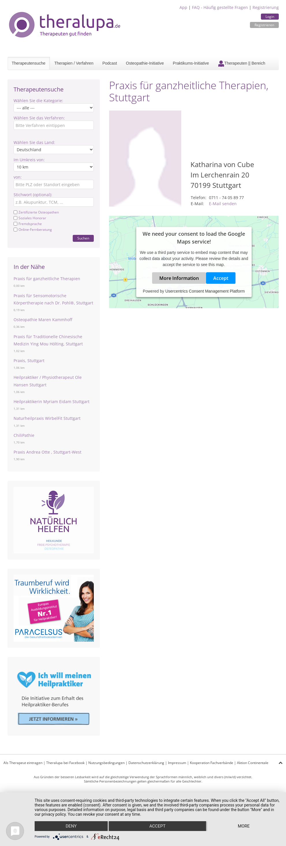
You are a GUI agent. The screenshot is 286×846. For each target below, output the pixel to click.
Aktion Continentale (252, 762)
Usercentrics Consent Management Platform (205, 291)
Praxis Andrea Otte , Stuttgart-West (47, 452)
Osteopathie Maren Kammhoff (43, 319)
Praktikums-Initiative (191, 63)
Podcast (109, 63)
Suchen (83, 238)
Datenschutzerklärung (146, 762)
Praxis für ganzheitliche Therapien (47, 278)
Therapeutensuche (29, 63)
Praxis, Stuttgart (29, 360)
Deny (71, 826)
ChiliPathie (24, 435)
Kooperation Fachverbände (211, 762)
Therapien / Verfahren (73, 63)
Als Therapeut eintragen (22, 762)
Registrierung (266, 7)
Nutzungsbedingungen (106, 762)
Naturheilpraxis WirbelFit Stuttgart (47, 418)
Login (270, 16)
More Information (179, 278)
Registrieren (264, 25)
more (244, 826)
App (183, 7)
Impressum (177, 762)
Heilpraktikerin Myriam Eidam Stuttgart (51, 401)
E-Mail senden (223, 203)
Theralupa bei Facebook (65, 762)
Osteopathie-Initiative (145, 63)
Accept (220, 278)
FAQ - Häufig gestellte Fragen (220, 7)
